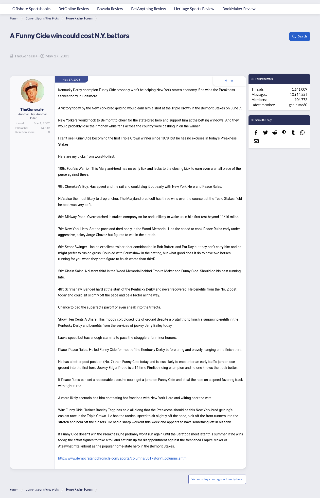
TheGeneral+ (25, 56)
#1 (232, 81)
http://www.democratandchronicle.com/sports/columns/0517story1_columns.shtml (122, 458)
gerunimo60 (298, 104)
